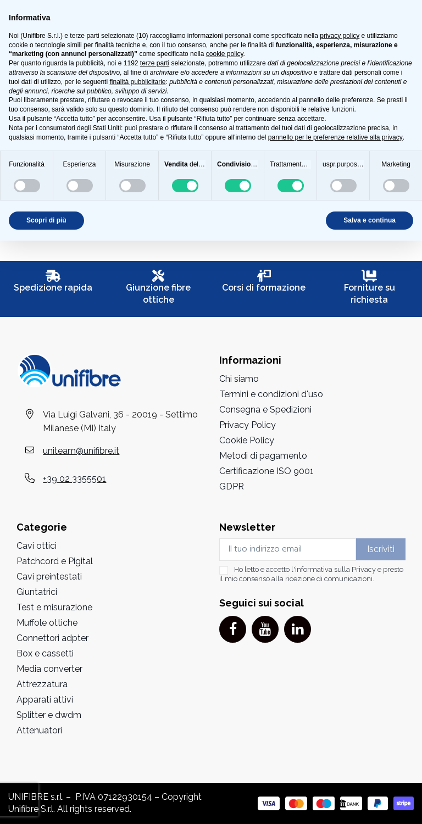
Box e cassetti (45, 653)
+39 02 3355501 (74, 479)
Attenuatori (39, 730)
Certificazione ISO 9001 (266, 471)
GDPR (231, 486)
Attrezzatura (42, 684)
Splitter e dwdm (48, 715)
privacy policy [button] (339, 36)
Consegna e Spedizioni (265, 409)
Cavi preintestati (49, 576)
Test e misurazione (54, 607)
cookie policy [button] (224, 54)
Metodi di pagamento (263, 455)
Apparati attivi (44, 699)
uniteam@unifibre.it (81, 451)
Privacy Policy (247, 425)
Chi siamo (239, 379)
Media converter (49, 669)
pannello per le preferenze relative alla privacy (335, 137)
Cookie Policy (246, 440)
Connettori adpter (52, 638)
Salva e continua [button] (369, 220)
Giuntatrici (36, 592)
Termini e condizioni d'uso (271, 394)
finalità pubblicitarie (137, 82)
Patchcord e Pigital (54, 561)
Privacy (364, 569)
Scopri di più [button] (46, 220)
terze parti (154, 63)
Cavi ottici (36, 546)
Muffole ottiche (46, 622)
